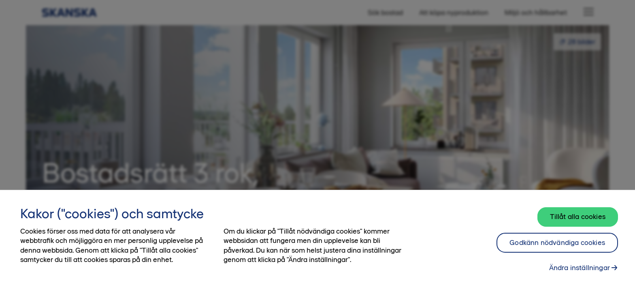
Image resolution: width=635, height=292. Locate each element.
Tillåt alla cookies (577, 216)
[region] (317, 241)
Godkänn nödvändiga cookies (557, 242)
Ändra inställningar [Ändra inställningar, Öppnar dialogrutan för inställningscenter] (579, 267)
